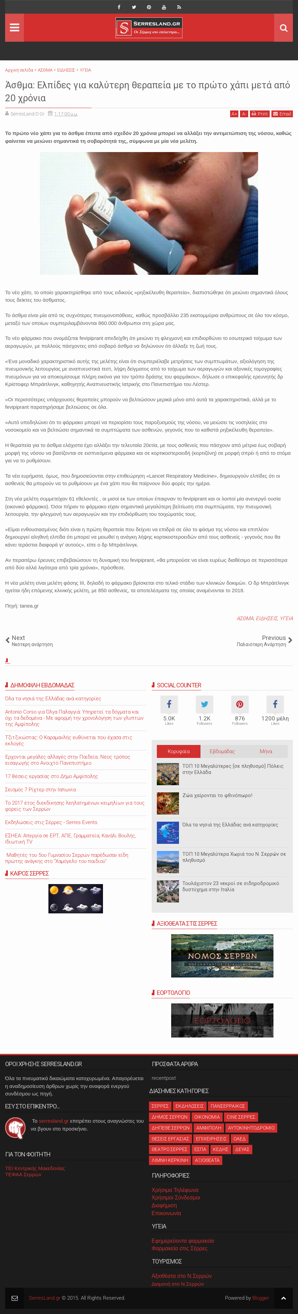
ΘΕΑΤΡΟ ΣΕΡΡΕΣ (170, 1149)
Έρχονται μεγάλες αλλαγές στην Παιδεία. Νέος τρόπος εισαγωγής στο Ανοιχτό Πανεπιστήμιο (67, 760)
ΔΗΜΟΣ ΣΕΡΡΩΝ (170, 1117)
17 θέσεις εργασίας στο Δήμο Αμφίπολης (51, 776)
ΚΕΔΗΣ (220, 1149)
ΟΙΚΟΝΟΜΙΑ (207, 1117)
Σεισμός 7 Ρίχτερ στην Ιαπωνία (40, 790)
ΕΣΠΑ (200, 1149)
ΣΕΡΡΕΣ (160, 1106)
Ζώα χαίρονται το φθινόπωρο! (217, 795)
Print (260, 113)
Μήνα (266, 751)
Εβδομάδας (222, 751)
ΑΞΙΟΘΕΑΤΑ (207, 1160)
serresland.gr (54, 1121)
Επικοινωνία (166, 1213)
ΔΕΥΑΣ (242, 1149)
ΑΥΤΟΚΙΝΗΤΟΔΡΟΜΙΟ (251, 1128)
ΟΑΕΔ (240, 1138)
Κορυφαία (179, 751)
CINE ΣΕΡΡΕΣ (241, 1117)
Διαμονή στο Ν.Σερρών (178, 1284)
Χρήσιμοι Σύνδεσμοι (176, 1197)
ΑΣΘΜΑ (245, 618)
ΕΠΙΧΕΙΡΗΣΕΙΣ (211, 1138)
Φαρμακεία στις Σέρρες (180, 1248)
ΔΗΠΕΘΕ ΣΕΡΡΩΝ (171, 1128)
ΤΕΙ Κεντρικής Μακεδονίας (35, 1168)
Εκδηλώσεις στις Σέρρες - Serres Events (51, 822)
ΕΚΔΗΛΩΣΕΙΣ (190, 1106)
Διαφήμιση (164, 1205)
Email (282, 113)
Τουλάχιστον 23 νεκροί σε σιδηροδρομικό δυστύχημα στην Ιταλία (230, 886)
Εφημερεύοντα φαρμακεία (183, 1241)
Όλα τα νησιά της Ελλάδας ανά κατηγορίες (230, 825)
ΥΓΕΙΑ (286, 618)
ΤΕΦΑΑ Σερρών (23, 1174)
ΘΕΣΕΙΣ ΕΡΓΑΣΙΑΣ (170, 1138)
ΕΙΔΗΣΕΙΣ (266, 618)
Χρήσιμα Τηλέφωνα (175, 1190)
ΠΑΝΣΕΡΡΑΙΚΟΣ (228, 1106)
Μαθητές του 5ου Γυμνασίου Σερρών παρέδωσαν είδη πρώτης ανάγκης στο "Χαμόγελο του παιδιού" (66, 858)
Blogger (260, 1298)
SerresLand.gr (44, 1298)
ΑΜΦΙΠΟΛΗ (208, 1128)
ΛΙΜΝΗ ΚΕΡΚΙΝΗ (170, 1160)
